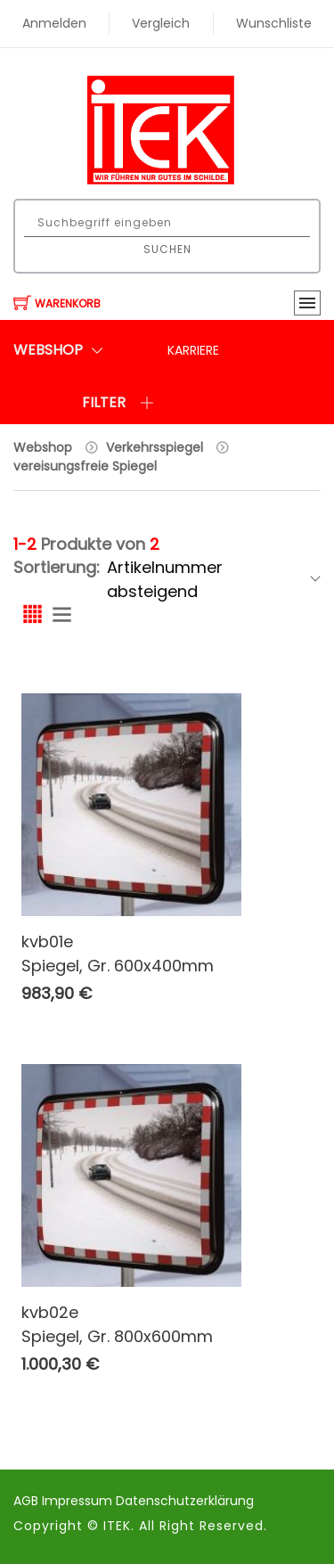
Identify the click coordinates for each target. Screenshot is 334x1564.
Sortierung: (56, 567)
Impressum (79, 1501)
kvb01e (47, 941)
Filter (118, 402)
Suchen (167, 249)
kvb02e (49, 1312)
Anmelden (54, 23)
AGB (27, 1501)
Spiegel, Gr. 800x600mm (117, 1336)
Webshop (42, 447)
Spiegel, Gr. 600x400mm (117, 965)
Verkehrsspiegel (154, 447)
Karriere (193, 350)
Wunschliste (274, 23)
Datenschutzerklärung (185, 1501)
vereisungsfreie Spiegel (85, 466)
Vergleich (161, 23)
